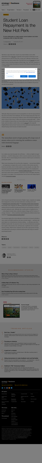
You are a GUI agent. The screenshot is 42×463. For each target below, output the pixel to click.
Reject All (23, 76)
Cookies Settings (10, 76)
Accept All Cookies (32, 76)
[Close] (36, 69)
